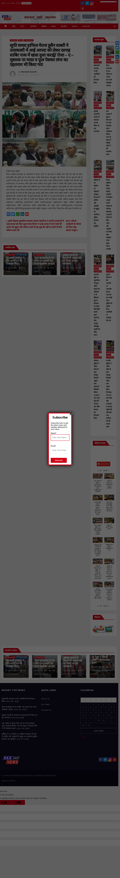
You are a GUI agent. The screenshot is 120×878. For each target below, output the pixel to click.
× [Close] (71, 413)
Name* (60, 436)
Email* (60, 449)
